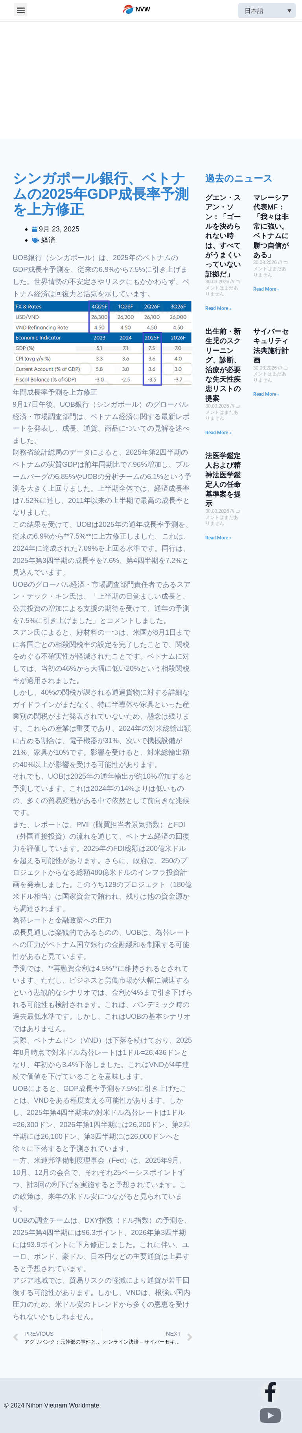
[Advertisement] (151, 80)
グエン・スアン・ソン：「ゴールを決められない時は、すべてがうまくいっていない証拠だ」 (223, 235)
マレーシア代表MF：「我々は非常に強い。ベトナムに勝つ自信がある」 (271, 226)
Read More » (218, 308)
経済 (48, 240)
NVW (143, 9)
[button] (20, 9)
